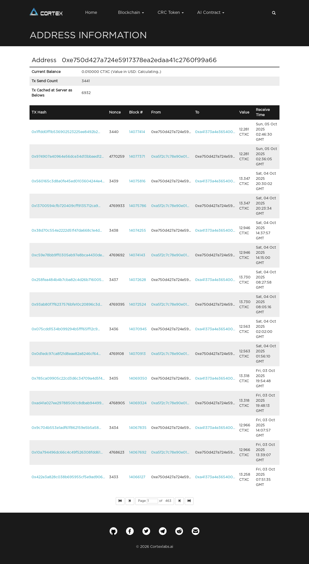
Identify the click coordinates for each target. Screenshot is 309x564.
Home (91, 13)
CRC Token (171, 13)
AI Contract (210, 13)
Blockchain (131, 13)
